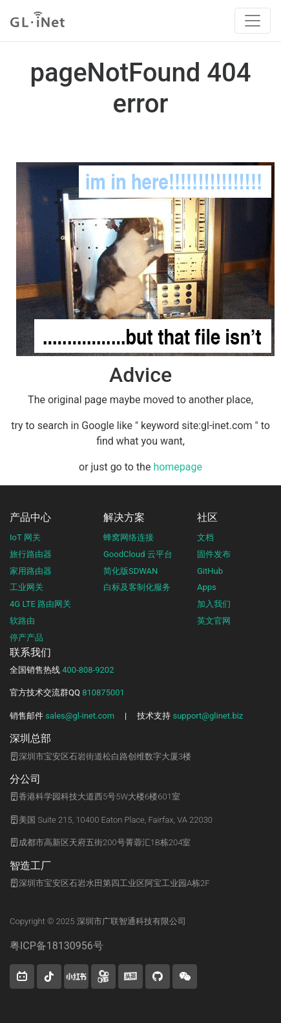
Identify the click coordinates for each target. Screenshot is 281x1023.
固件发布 (214, 554)
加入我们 (214, 604)
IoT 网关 (25, 537)
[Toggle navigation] (252, 21)
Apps (206, 587)
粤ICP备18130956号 (56, 946)
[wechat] (184, 976)
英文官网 (214, 621)
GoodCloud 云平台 (137, 554)
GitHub (210, 571)
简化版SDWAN (130, 571)
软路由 (22, 621)
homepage (177, 467)
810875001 (103, 692)
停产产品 (26, 637)
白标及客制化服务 (137, 587)
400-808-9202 (88, 670)
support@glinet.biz (207, 716)
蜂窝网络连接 (128, 537)
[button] (22, 976)
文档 (205, 537)
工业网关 (26, 587)
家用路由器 (31, 571)
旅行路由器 (31, 554)
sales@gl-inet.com (79, 716)
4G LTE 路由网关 (40, 604)
